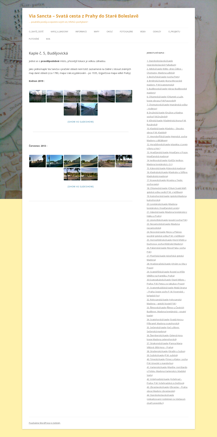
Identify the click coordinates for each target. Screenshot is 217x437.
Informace (81, 31)
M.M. (48, 38)
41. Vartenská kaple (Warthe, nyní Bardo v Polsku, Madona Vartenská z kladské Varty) (167, 371)
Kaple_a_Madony (59, 31)
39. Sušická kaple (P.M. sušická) (162, 355)
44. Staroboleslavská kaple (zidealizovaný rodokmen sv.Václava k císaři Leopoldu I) (166, 399)
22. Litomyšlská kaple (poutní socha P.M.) (167, 219)
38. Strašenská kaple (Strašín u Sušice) (166, 351)
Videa (143, 31)
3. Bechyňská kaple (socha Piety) (163, 76)
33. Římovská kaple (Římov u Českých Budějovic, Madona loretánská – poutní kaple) (166, 311)
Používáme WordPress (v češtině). (44, 423)
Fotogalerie (126, 31)
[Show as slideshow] (80, 121)
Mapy (96, 31)
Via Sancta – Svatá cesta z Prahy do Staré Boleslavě (83, 16)
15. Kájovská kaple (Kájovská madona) (166, 168)
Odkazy (157, 31)
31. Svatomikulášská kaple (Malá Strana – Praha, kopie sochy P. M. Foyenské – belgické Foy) (167, 291)
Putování (34, 38)
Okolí (110, 31)
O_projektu (174, 31)
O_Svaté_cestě (36, 31)
